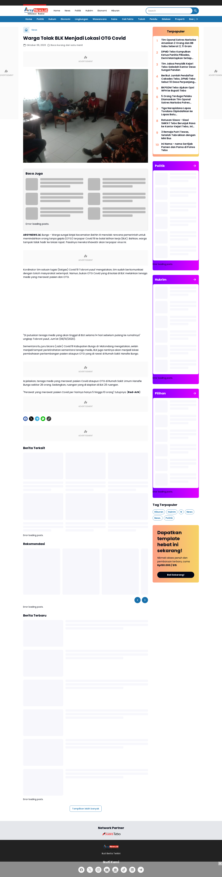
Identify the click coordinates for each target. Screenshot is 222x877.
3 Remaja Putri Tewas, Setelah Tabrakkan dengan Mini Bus (178, 135)
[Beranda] (26, 30)
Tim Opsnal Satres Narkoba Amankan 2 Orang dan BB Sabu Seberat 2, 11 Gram (178, 43)
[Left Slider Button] (137, 600)
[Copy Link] (49, 418)
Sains (114, 19)
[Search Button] (195, 11)
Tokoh (141, 19)
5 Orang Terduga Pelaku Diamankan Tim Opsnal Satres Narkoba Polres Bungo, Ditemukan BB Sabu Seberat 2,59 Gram (178, 99)
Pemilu (153, 19)
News (67, 10)
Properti (180, 19)
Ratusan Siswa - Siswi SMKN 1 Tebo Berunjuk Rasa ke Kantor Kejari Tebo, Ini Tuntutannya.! (178, 123)
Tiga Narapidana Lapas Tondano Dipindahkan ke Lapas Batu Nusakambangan (177, 111)
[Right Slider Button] (196, 19)
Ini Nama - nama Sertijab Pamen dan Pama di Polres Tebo (178, 147)
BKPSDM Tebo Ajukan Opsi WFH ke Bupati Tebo (177, 89)
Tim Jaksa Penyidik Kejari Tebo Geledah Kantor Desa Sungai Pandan (178, 67)
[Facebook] (25, 418)
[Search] (169, 11)
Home (57, 10)
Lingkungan (81, 19)
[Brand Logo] (111, 834)
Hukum (52, 19)
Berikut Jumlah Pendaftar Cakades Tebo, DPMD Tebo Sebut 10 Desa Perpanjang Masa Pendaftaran (178, 79)
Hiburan (115, 10)
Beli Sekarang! (175, 574)
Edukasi (166, 19)
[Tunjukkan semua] (195, 166)
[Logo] (111, 847)
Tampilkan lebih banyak (85, 808)
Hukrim (89, 10)
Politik (78, 10)
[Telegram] (37, 418)
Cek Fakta (127, 19)
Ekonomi (102, 10)
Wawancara (100, 19)
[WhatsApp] (43, 418)
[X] (31, 418)
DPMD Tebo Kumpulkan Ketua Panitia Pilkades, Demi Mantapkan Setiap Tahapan (176, 55)
